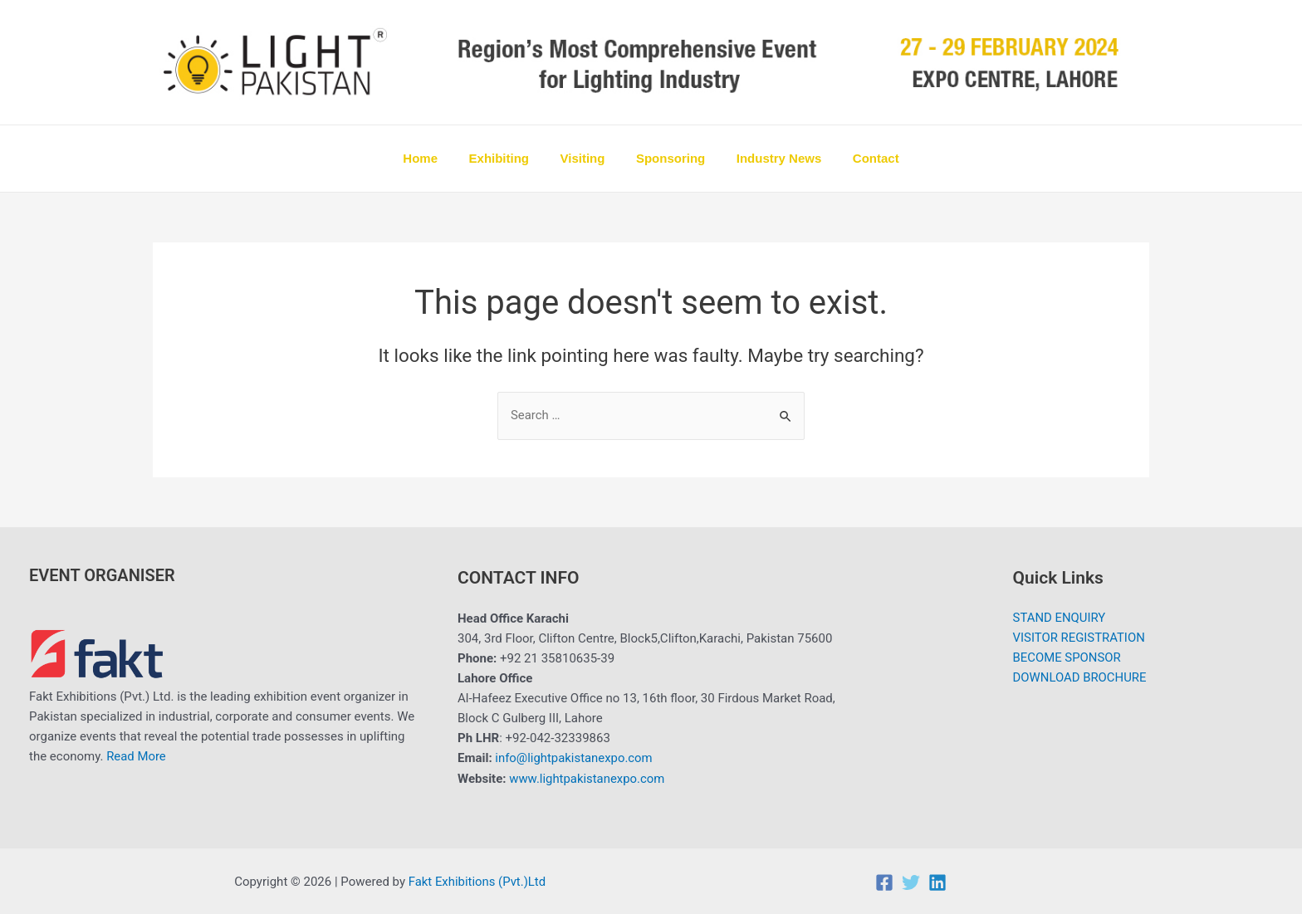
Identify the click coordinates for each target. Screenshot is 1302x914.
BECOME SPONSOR (1066, 659)
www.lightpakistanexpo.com (587, 778)
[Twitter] (911, 881)
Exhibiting (508, 158)
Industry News (770, 158)
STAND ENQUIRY (1059, 619)
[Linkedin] (937, 881)
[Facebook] (884, 881)
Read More (136, 757)
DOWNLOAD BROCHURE (1079, 679)
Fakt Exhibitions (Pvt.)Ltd (478, 880)
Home (435, 158)
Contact (860, 158)
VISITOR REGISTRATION (1079, 639)
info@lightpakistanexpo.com (574, 758)
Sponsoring (667, 158)
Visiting (585, 158)
